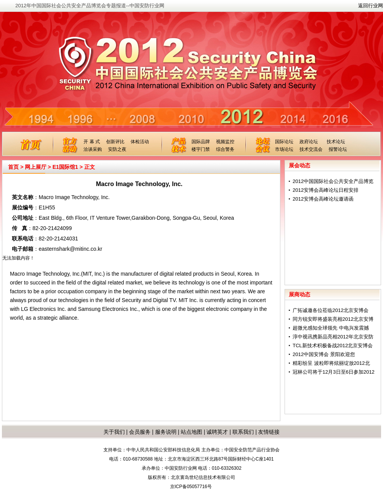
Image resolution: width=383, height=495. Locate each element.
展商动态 (299, 294)
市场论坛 (284, 149)
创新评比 (115, 141)
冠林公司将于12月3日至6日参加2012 (334, 372)
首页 (13, 167)
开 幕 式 (91, 141)
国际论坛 (284, 141)
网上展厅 (35, 167)
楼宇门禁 (201, 149)
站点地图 (190, 432)
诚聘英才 (217, 432)
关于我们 (114, 432)
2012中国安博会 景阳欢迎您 (324, 354)
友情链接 (269, 432)
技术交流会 (311, 149)
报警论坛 (338, 149)
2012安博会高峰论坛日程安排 (325, 190)
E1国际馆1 (65, 167)
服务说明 (166, 432)
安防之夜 (117, 149)
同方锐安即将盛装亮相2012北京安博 (333, 319)
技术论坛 (336, 141)
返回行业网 (370, 5)
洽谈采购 (92, 149)
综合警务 (225, 149)
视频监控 (225, 141)
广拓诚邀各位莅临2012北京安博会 (330, 310)
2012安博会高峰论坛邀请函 (323, 199)
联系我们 (243, 432)
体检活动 (140, 141)
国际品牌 (201, 141)
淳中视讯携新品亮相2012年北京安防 (333, 337)
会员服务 (140, 432)
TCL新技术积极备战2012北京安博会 (333, 345)
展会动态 (299, 165)
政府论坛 (309, 141)
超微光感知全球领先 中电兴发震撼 (331, 328)
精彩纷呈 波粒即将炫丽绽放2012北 (331, 363)
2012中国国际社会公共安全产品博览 (333, 181)
